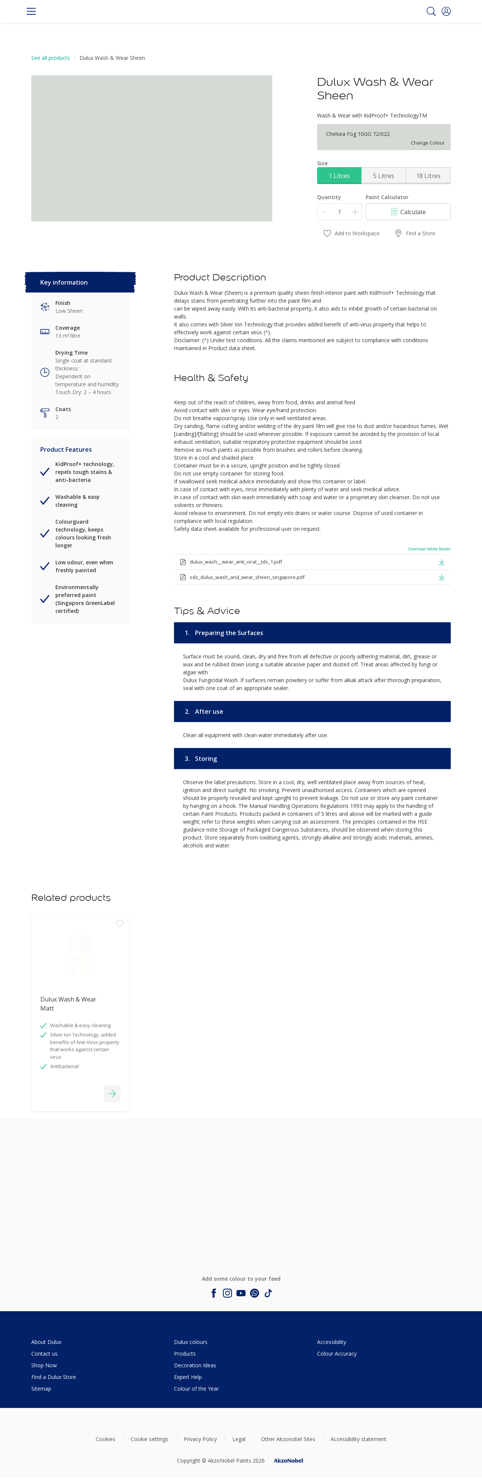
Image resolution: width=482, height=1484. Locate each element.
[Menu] (31, 11)
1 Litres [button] (339, 176)
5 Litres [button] (383, 176)
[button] (446, 11)
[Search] (431, 11)
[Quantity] (339, 211)
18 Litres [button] (428, 176)
